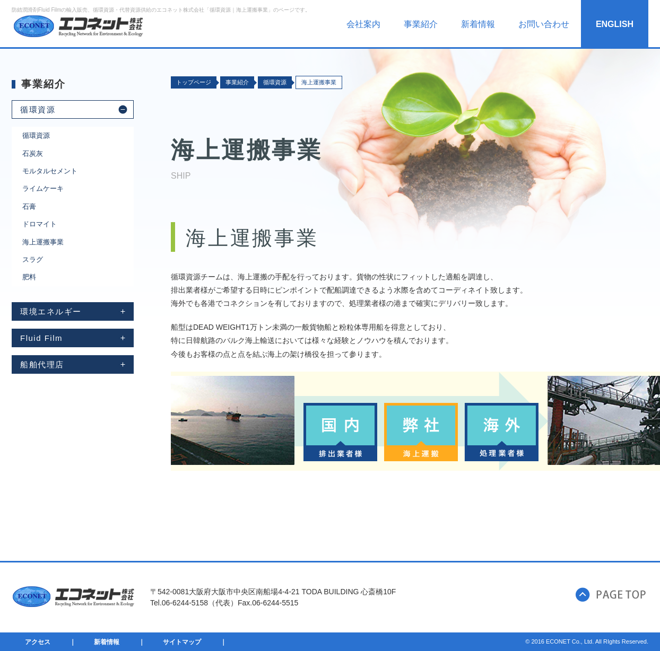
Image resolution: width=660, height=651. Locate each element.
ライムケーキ (43, 188)
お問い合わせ (543, 24)
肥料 (29, 277)
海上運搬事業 (43, 242)
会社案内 (363, 24)
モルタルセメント (49, 171)
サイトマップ (182, 642)
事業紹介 (421, 24)
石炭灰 (32, 153)
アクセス (37, 642)
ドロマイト (39, 224)
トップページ (193, 82)
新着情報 (478, 24)
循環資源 (36, 135)
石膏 (29, 206)
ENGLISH (614, 24)
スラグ (32, 259)
